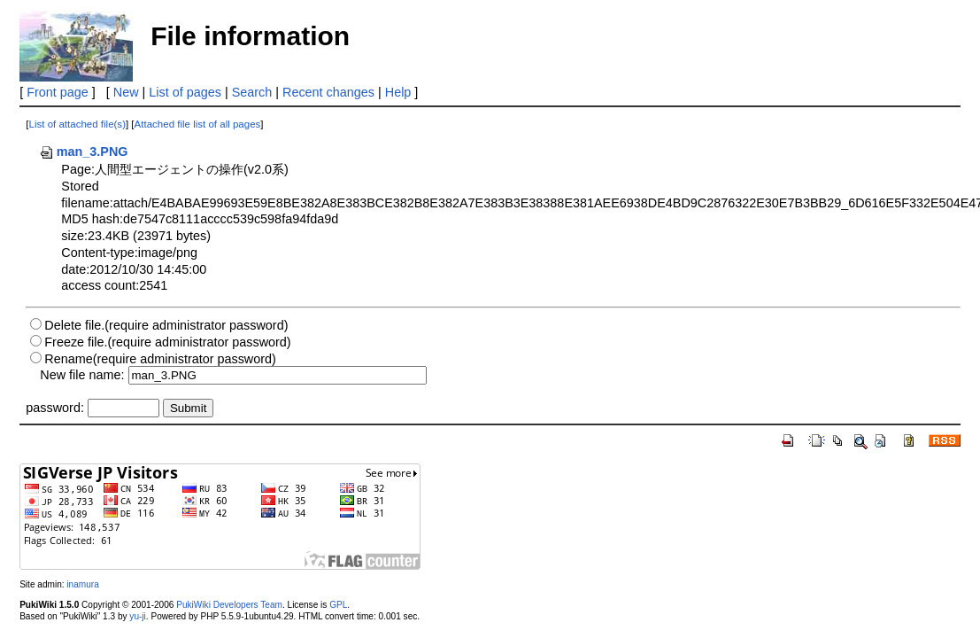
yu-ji (137, 616)
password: (55, 408)
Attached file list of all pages (198, 124)
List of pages (185, 92)
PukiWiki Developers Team (229, 605)
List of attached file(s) (77, 124)
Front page (58, 92)
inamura (82, 584)
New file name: (82, 375)
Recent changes (328, 92)
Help (398, 92)
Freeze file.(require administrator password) (167, 342)
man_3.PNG (83, 151)
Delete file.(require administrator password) (166, 325)
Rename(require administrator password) (160, 359)
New (126, 92)
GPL (338, 605)
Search (252, 92)
